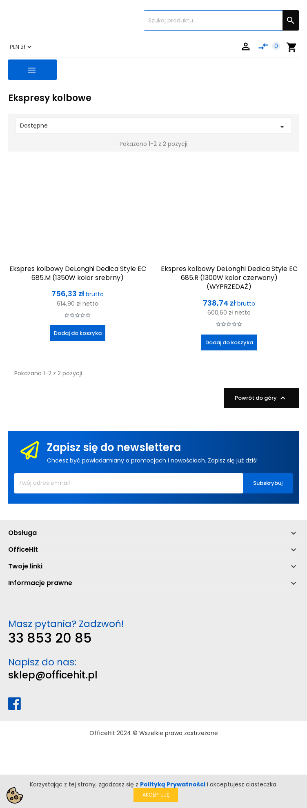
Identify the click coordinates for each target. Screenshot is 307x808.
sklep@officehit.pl (53, 675)
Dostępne (153, 126)
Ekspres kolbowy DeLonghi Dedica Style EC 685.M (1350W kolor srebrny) (77, 273)
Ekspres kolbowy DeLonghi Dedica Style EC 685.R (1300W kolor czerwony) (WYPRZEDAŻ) (229, 278)
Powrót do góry (261, 398)
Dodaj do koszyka (78, 333)
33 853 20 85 (50, 638)
